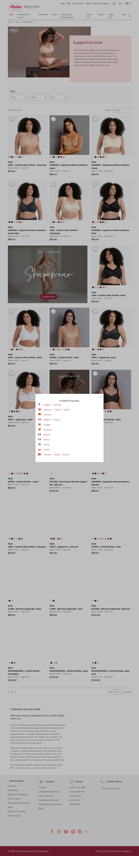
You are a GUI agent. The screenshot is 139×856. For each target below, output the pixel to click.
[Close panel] (101, 396)
